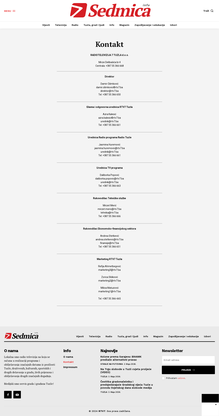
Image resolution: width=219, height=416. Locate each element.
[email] (188, 360)
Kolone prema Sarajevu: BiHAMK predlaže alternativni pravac (120, 358)
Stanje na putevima (111, 364)
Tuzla (103, 376)
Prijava (188, 370)
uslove (181, 378)
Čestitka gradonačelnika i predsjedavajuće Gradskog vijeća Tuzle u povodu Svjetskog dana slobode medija (126, 384)
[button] (209, 10)
